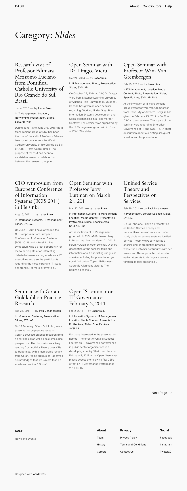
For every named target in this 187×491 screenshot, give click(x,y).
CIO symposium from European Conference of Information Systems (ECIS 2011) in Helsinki (39, 195)
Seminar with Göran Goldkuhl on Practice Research (38, 298)
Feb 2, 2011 (76, 310)
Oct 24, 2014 (77, 77)
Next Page (162, 392)
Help (168, 6)
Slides (50, 117)
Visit (28, 121)
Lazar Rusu (44, 108)
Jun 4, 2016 (22, 108)
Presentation (37, 117)
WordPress (39, 474)
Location (43, 113)
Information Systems (30, 219)
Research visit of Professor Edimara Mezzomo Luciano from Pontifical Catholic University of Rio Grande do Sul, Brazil (39, 83)
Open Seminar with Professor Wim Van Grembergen (144, 71)
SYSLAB (20, 121)
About (134, 6)
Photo (95, 83)
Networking (22, 117)
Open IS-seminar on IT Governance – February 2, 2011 (91, 298)
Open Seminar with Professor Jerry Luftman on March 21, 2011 (90, 192)
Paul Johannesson (158, 208)
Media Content (89, 217)
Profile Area (76, 221)
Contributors (152, 6)
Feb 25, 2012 (131, 84)
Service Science (152, 213)
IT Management (27, 113)
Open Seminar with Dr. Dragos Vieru (90, 68)
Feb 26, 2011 (131, 208)
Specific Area (131, 97)
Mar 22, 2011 (77, 208)
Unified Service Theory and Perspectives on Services (140, 192)
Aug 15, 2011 (22, 214)
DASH (19, 6)
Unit (154, 97)
